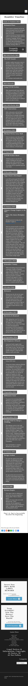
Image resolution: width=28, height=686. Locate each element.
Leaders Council (14, 635)
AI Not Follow (14, 655)
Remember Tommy (14, 644)
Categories (23, 659)
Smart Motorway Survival (14, 638)
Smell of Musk (14, 637)
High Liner (14, 636)
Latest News (14, 632)
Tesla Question (14, 642)
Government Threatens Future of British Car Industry (14, 639)
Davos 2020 (14, 640)
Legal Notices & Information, (12, 650)
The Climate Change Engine (14, 645)
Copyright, (21, 651)
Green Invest (14, 643)
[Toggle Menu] (25, 5)
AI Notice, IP (14, 653)
